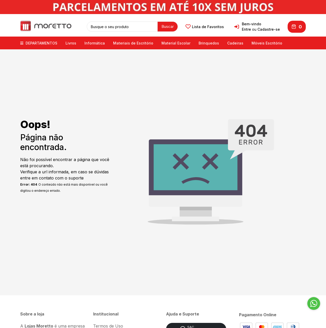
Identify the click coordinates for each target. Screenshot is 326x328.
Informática (94, 43)
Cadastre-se (268, 29)
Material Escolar (175, 43)
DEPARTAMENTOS (38, 43)
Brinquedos (209, 43)
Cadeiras (235, 43)
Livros (71, 43)
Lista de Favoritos (205, 26)
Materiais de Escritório (133, 43)
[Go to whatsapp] (313, 303)
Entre (246, 29)
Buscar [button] (167, 26)
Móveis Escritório (267, 43)
